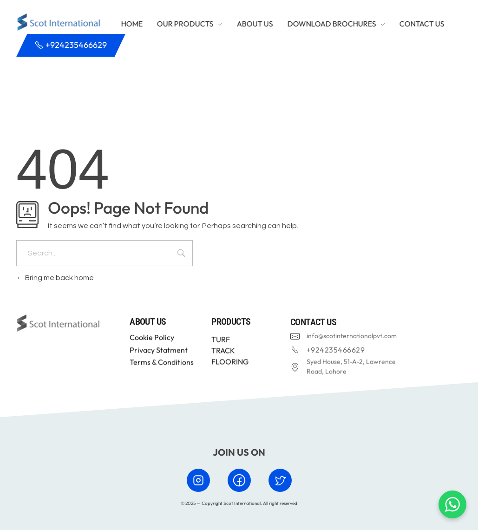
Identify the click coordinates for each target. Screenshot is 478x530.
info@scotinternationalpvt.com (352, 338)
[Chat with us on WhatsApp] (452, 504)
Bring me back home (55, 277)
